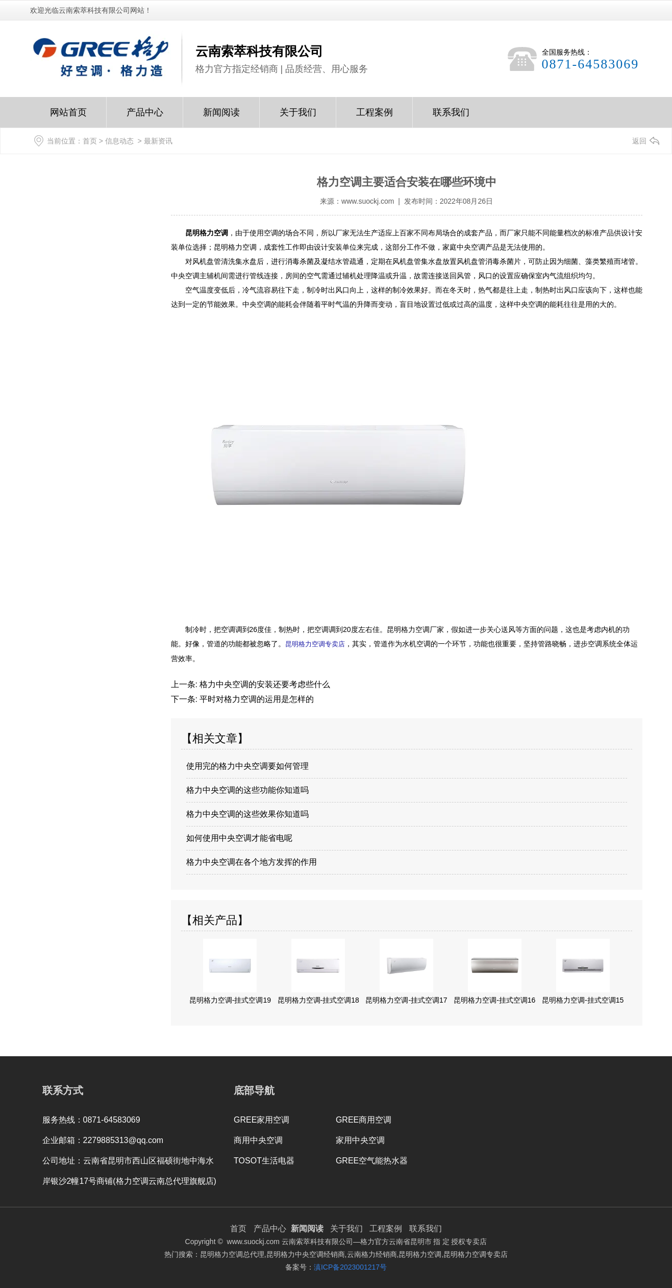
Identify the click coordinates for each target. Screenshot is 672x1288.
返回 (639, 141)
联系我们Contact (451, 117)
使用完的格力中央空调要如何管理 (247, 765)
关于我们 (297, 117)
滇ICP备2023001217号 (350, 1266)
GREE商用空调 (363, 1119)
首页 (90, 141)
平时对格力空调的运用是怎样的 (255, 698)
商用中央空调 (258, 1139)
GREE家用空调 (261, 1119)
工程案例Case (374, 117)
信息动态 (119, 141)
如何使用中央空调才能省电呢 (239, 837)
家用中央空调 (360, 1139)
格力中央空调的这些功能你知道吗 (247, 789)
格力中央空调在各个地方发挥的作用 (251, 861)
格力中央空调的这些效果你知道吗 (247, 813)
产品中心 (145, 117)
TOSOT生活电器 (264, 1160)
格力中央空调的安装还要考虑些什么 (263, 683)
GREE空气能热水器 (372, 1160)
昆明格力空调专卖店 (315, 643)
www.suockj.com (367, 201)
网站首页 (68, 117)
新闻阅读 (221, 117)
